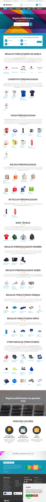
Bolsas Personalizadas (23, 164)
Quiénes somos (18, 485)
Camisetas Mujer (14, 97)
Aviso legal (15, 499)
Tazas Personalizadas (23, 115)
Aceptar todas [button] (29, 495)
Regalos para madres (31, 287)
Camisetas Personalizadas (18, 8)
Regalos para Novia (40, 312)
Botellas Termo (5, 215)
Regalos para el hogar (40, 361)
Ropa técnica (23, 222)
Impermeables (23, 241)
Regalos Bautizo (22, 335)
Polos (4, 109)
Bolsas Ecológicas (5, 193)
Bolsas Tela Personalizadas (24, 181)
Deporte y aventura (39, 385)
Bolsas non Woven (14, 193)
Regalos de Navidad (5, 361)
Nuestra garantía (18, 483)
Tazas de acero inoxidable (39, 135)
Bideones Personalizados (15, 216)
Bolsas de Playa (15, 180)
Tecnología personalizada (39, 8)
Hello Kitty (23, 72)
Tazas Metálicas (14, 146)
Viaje (29, 384)
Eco (21, 384)
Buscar (39, 41)
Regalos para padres (23, 264)
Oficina (5, 384)
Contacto (17, 486)
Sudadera (31, 240)
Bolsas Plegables (22, 193)
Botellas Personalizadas (23, 199)
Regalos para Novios (23, 312)
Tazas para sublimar (22, 146)
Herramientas (6, 372)
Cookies (19, 499)
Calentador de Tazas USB (14, 135)
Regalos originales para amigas (14, 288)
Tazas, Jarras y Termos (33, 8)
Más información (23, 408)
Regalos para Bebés (15, 335)
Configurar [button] (29, 497)
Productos (17, 480)
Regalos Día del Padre (14, 264)
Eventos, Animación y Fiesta (23, 373)
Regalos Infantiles (29, 8)
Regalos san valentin (6, 312)
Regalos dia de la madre (6, 287)
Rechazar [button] (35, 495)
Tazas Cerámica (30, 134)
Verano (13, 384)
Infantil (5, 335)
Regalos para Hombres (6, 264)
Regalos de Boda (14, 312)
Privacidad (11, 499)
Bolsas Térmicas (30, 193)
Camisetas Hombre (31, 97)
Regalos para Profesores (15, 361)
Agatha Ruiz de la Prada (6, 73)
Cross (31, 72)
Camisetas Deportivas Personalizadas (23, 99)
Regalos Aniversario (30, 312)
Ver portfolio (6, 471)
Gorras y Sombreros (14, 373)
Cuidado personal (31, 373)
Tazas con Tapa (5, 134)
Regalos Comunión (39, 335)
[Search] (29, 5)
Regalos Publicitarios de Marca (23, 54)
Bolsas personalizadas (11, 8)
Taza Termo (22, 134)
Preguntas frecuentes (17, 482)
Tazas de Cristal (5, 146)
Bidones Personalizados (31, 147)
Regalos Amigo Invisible (22, 362)
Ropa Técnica (6, 240)
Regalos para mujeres (23, 287)
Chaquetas (14, 240)
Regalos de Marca (24, 8)
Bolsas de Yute (32, 180)
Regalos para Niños (31, 335)
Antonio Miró (15, 72)
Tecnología (30, 360)
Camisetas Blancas (5, 97)
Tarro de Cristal (5, 158)
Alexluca (40, 72)
